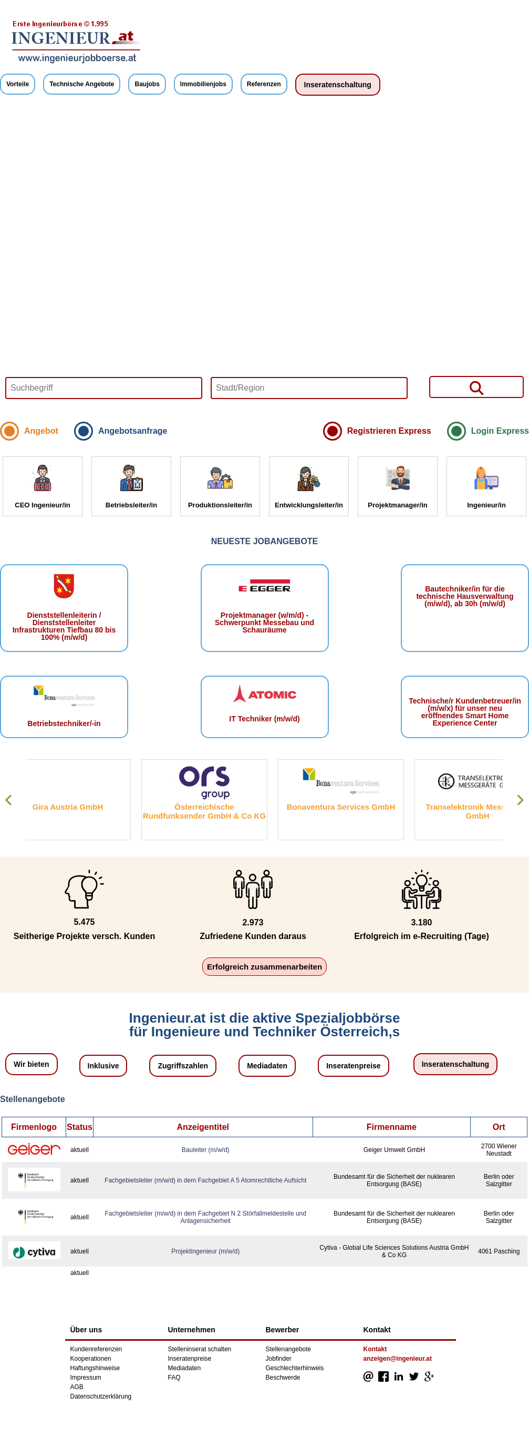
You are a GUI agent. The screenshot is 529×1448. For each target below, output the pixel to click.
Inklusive (103, 1066)
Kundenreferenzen (96, 1349)
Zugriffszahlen (183, 1066)
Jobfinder (279, 1358)
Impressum (85, 1377)
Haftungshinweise (95, 1368)
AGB (77, 1387)
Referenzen (264, 84)
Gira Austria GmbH (88, 806)
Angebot (41, 430)
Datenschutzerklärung (101, 1396)
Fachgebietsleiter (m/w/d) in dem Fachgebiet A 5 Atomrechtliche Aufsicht (205, 1180)
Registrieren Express (389, 430)
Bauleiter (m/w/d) (206, 1150)
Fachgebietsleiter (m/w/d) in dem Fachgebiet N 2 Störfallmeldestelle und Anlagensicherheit (205, 1217)
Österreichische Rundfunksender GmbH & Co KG (224, 811)
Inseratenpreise (353, 1066)
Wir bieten (31, 1064)
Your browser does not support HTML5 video (264, 261)
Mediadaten (267, 1066)
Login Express (500, 430)
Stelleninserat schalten (200, 1349)
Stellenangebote (289, 1349)
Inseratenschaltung (337, 84)
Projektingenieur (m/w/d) (205, 1251)
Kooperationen (90, 1358)
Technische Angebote (81, 84)
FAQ (174, 1377)
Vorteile (17, 84)
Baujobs (146, 84)
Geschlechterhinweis (295, 1368)
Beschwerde (283, 1377)
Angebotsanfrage (133, 430)
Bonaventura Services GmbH (361, 806)
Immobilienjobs (203, 84)
